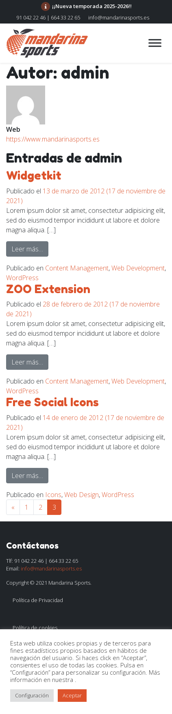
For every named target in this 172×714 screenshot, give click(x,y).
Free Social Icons (52, 402)
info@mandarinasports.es (118, 17)
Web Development (138, 268)
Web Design (81, 494)
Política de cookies (35, 627)
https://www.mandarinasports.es (53, 139)
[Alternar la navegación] (119, 43)
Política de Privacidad (38, 600)
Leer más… (29, 248)
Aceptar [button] (72, 695)
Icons (53, 494)
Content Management (77, 268)
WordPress (22, 277)
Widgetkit (33, 175)
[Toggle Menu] (154, 43)
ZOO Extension (48, 289)
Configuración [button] (32, 695)
